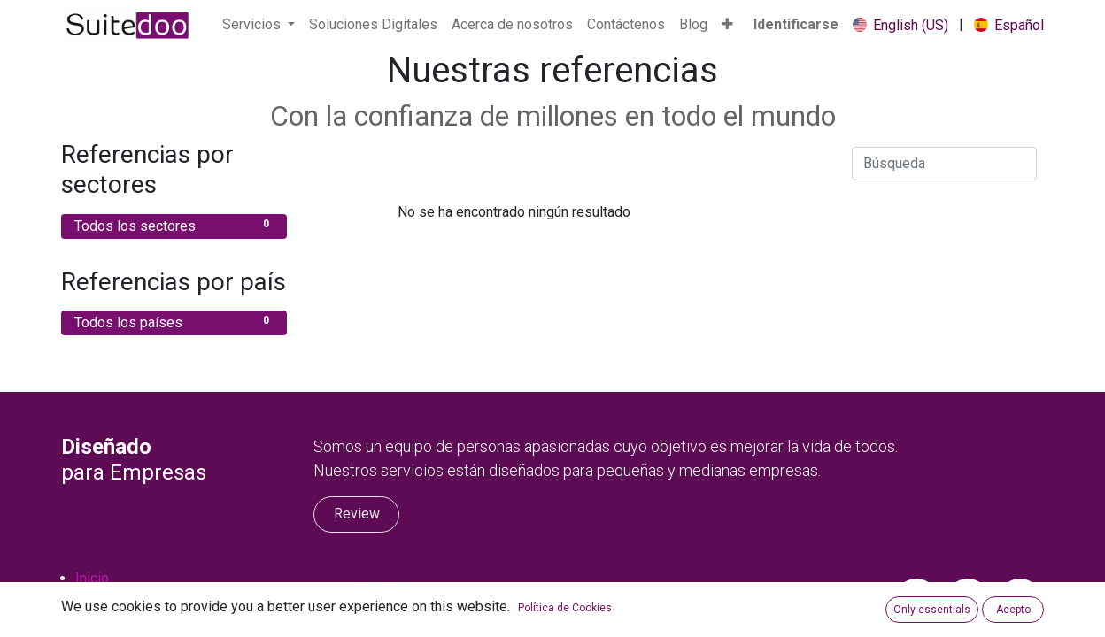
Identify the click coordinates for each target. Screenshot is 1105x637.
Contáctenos (114, 599)
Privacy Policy (119, 620)
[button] (727, 24)
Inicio (92, 578)
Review (357, 513)
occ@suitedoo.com (402, 610)
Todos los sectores (174, 225)
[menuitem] (373, 24)
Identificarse (795, 24)
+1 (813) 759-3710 (401, 588)
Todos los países (174, 321)
